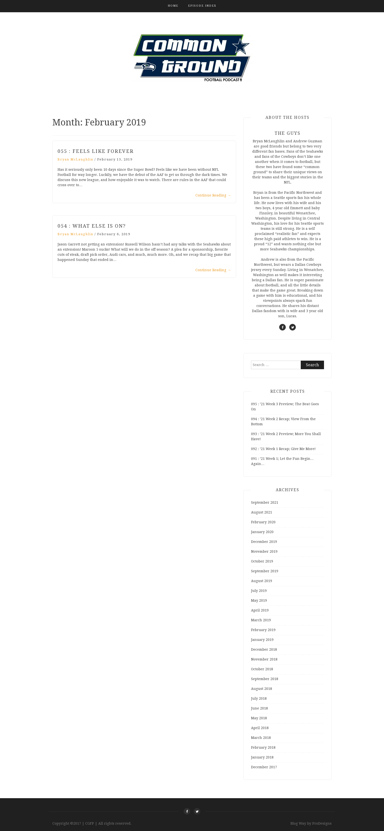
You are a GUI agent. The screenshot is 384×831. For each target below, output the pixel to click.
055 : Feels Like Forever (96, 151)
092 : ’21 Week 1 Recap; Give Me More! (283, 449)
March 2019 (261, 620)
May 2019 (259, 600)
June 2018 (259, 708)
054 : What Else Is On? (92, 226)
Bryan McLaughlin (75, 159)
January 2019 (262, 640)
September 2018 (264, 679)
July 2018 (259, 698)
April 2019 (260, 610)
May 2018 (259, 718)
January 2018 (262, 757)
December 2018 (264, 649)
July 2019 (259, 591)
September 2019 (264, 571)
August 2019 (261, 581)
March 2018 (261, 738)
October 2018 (262, 669)
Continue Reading (213, 195)
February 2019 (263, 630)
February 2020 (263, 522)
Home (173, 5)
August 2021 (261, 512)
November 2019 (264, 551)
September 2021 (264, 502)
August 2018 (261, 689)
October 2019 (262, 561)
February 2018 (263, 747)
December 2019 (264, 542)
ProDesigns (322, 823)
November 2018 (264, 659)
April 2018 (260, 728)
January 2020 (262, 532)
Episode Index (202, 5)
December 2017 (264, 767)
